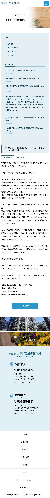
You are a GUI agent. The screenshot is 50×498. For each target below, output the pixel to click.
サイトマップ (25, 487)
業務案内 (25, 449)
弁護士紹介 (25, 457)
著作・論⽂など (12, 48)
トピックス (25, 464)
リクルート (25, 472)
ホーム (25, 434)
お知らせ (10, 44)
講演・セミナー (12, 51)
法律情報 (10, 55)
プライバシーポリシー (25, 479)
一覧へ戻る (25, 306)
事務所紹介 (25, 442)
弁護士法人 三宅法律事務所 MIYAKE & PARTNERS (10, 3)
